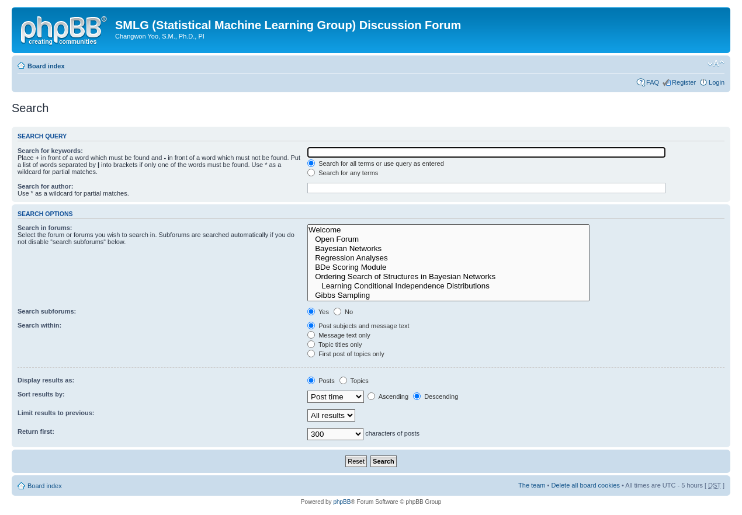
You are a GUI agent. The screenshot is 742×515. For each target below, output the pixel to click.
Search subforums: (47, 311)
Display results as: (46, 380)
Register (684, 82)
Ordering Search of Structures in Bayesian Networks (448, 276)
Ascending (387, 396)
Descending (435, 396)
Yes (318, 311)
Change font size (716, 63)
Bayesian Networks (448, 248)
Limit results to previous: (56, 412)
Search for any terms (342, 172)
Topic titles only (334, 344)
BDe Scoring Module (448, 267)
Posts (321, 380)
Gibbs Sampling (448, 295)
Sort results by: (41, 394)
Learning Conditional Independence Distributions (448, 286)
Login (716, 82)
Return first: (36, 431)
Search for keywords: (50, 150)
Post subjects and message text (358, 325)
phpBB (342, 502)
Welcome (448, 230)
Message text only (338, 335)
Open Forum (448, 239)
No (343, 311)
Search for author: (45, 186)
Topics (354, 380)
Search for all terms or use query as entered (375, 163)
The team (531, 485)
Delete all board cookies (585, 485)
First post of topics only (345, 353)
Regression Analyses (448, 258)
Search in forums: (45, 227)
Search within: (39, 325)
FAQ (652, 82)
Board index (46, 65)
